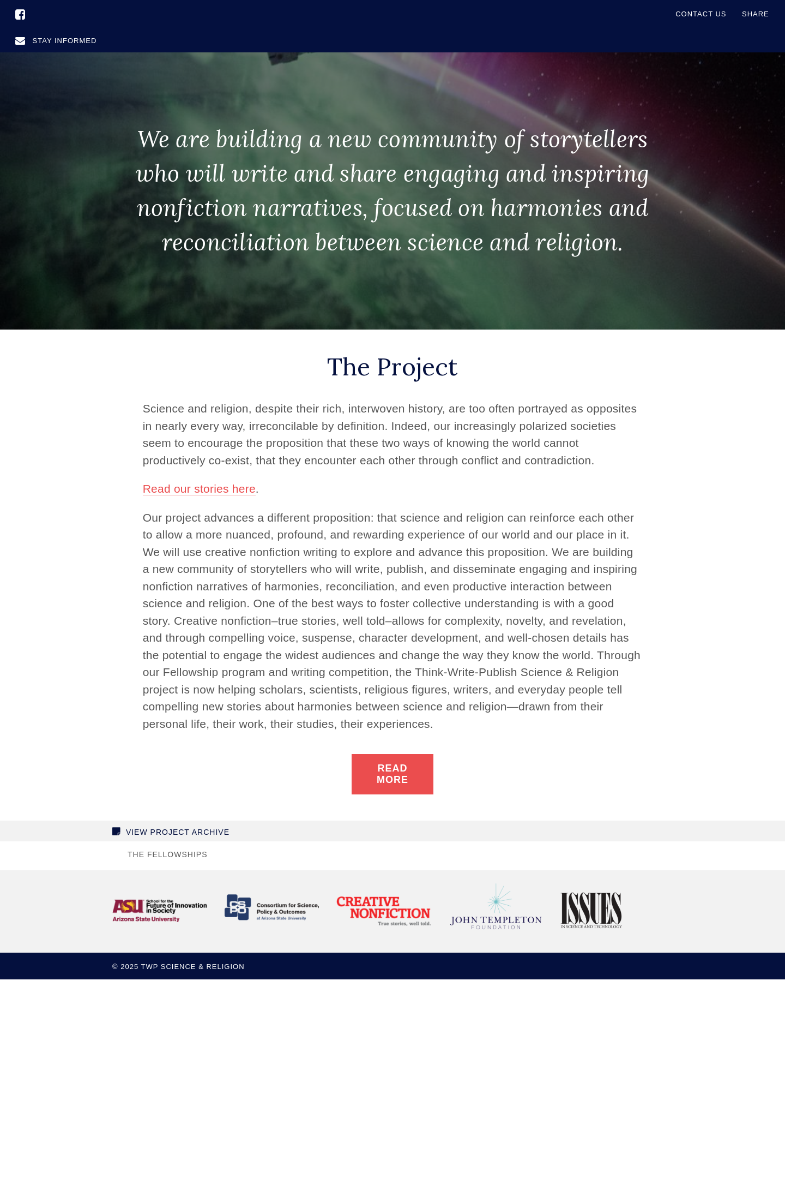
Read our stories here (199, 488)
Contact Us (700, 14)
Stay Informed (55, 41)
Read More (392, 774)
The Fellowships (167, 854)
